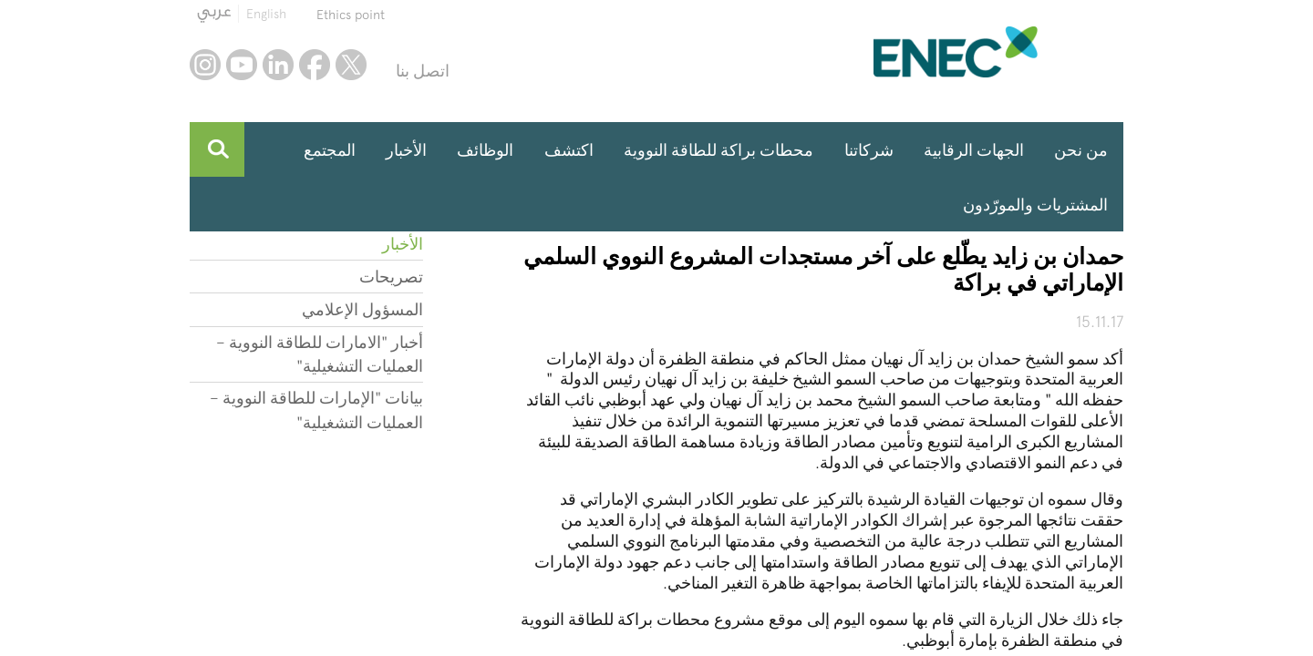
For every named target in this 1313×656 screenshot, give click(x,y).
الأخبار (406, 149)
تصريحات (391, 276)
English (266, 13)
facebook (314, 64)
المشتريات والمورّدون (1035, 204)
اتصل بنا (423, 70)
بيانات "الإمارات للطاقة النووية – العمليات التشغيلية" (316, 409)
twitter (351, 64)
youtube (241, 64)
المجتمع (330, 149)
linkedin (278, 64)
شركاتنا (869, 149)
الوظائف (485, 149)
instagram (205, 64)
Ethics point (350, 14)
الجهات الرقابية (974, 149)
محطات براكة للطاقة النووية (718, 149)
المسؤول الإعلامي (362, 309)
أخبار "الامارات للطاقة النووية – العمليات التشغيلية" (319, 354)
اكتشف (569, 149)
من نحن (1081, 149)
